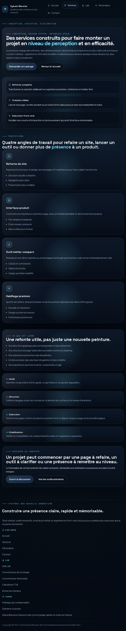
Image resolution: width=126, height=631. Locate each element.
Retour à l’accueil (50, 66)
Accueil (5, 539)
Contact (6, 558)
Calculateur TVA (10, 588)
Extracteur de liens (11, 594)
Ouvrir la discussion (19, 483)
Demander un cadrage (21, 66)
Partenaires (8, 552)
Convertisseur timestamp (15, 582)
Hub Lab (6, 570)
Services (6, 546)
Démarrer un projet (11, 612)
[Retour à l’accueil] (22, 9)
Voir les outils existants (51, 483)
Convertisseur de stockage (15, 576)
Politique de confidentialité (15, 606)
